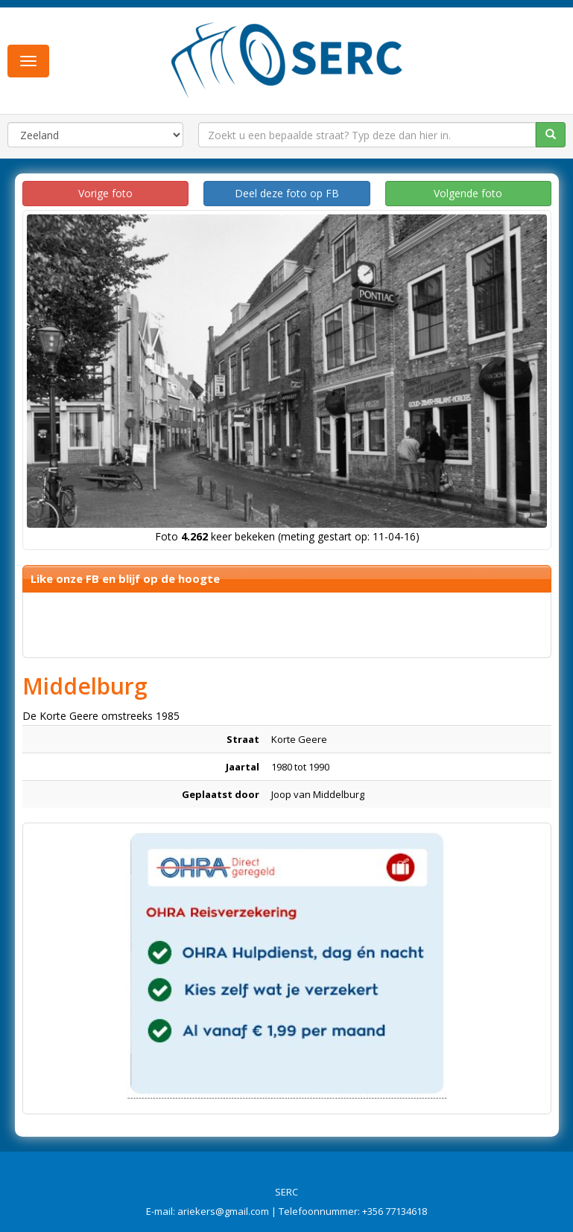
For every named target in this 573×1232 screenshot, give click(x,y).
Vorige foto (105, 193)
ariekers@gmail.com (223, 1211)
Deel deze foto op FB (287, 193)
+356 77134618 (394, 1211)
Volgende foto (468, 193)
